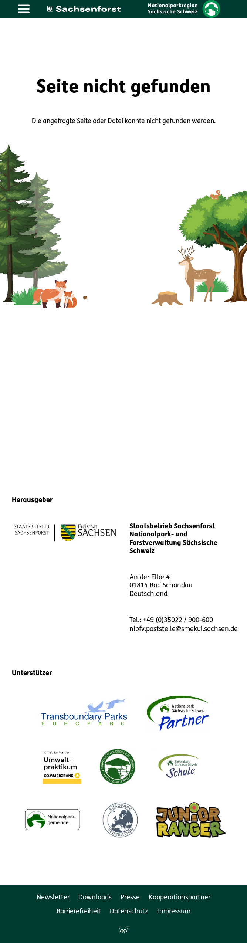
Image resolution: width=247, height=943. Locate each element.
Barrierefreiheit (79, 911)
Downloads (95, 897)
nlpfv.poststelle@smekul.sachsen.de (183, 629)
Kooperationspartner (179, 897)
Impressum (173, 911)
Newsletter (53, 897)
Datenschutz (129, 911)
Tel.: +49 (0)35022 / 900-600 (171, 620)
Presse (130, 897)
